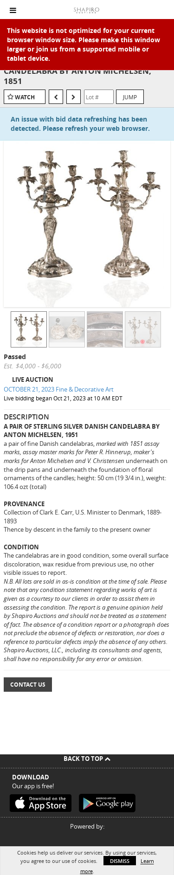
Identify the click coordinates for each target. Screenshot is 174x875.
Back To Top (87, 758)
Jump (130, 97)
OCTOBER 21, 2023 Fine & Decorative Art (59, 389)
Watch (25, 97)
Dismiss (119, 860)
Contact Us (27, 684)
